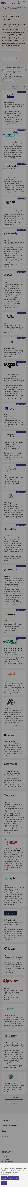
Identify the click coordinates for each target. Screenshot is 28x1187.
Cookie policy (4, 1174)
